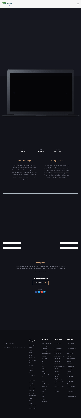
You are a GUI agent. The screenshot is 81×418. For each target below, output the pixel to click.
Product (31, 362)
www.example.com (40, 278)
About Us (31, 378)
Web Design (58, 343)
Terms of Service (33, 411)
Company (44, 346)
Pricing (30, 350)
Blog (43, 391)
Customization (33, 408)
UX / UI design (58, 368)
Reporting (57, 358)
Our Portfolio (32, 360)
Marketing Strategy (44, 388)
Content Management (32, 366)
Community (70, 389)
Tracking (31, 383)
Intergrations (70, 376)
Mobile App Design (60, 356)
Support (69, 361)
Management (58, 346)
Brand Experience (46, 343)
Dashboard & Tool (59, 381)
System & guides (71, 374)
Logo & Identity (71, 343)
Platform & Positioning (45, 357)
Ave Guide (70, 346)
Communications (71, 386)
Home (30, 347)
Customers (32, 380)
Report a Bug (32, 395)
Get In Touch (32, 393)
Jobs (43, 361)
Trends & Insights (46, 374)
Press (43, 376)
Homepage (32, 345)
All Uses (57, 384)
